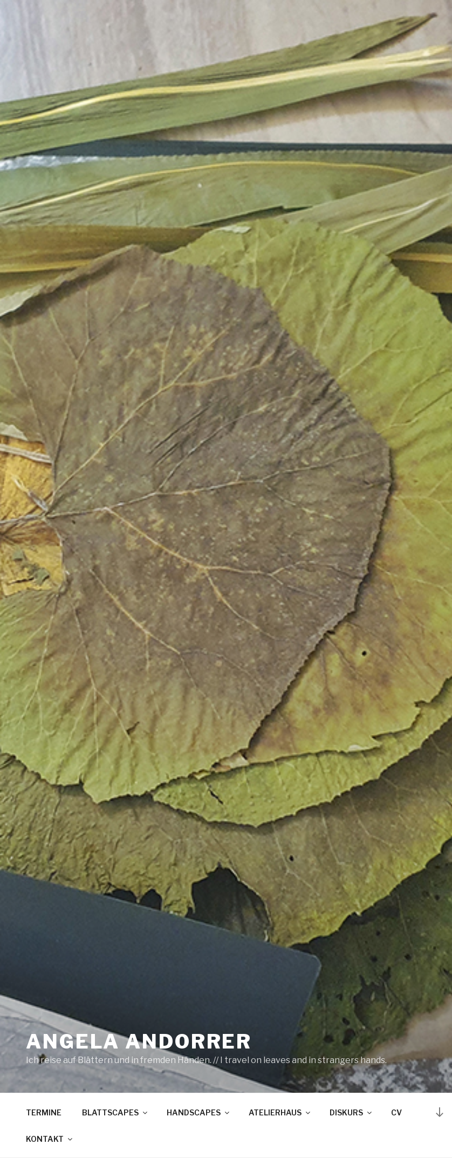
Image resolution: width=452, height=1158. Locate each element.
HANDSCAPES (199, 1112)
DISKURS (351, 1112)
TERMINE (43, 1112)
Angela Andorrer (139, 1041)
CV (396, 1112)
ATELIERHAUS (280, 1112)
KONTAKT (50, 1138)
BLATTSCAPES (115, 1112)
